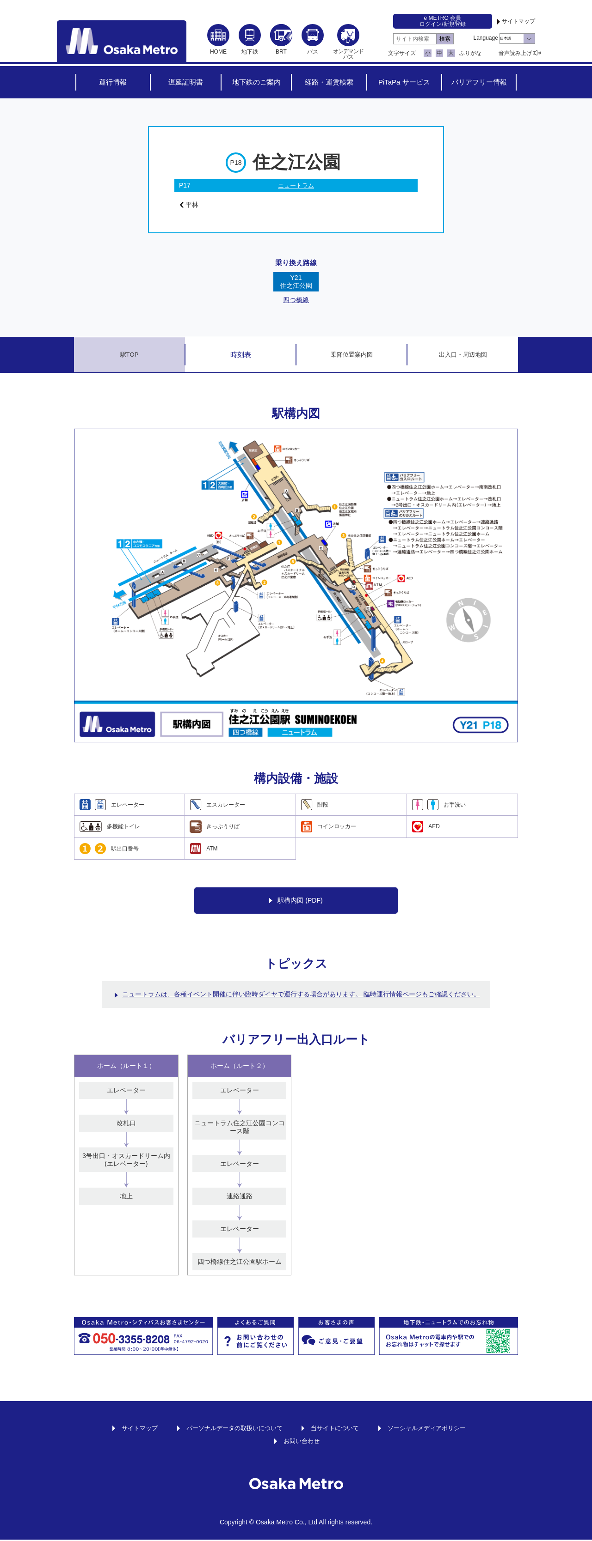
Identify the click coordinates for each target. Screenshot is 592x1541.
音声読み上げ (515, 53)
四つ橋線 (296, 301)
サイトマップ (518, 21)
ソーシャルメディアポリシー (434, 1428)
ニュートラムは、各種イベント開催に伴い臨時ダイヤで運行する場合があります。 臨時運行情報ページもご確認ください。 (301, 995)
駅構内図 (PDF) (295, 902)
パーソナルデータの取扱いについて (231, 1428)
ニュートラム (296, 185)
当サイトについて (337, 1428)
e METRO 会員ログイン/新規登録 (442, 21)
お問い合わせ (301, 1441)
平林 (190, 205)
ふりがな (470, 53)
